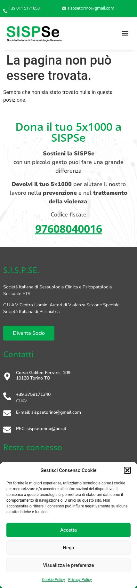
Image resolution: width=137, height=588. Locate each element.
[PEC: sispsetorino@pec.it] (7, 430)
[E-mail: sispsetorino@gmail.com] (7, 414)
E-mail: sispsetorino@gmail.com (48, 412)
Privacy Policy (80, 579)
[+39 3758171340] (7, 397)
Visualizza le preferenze (68, 565)
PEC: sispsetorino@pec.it (41, 429)
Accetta (68, 530)
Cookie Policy (53, 579)
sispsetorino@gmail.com (91, 8)
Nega (68, 548)
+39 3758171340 (33, 394)
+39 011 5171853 (24, 8)
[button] (127, 470)
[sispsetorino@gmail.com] (64, 8)
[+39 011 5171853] (5, 11)
